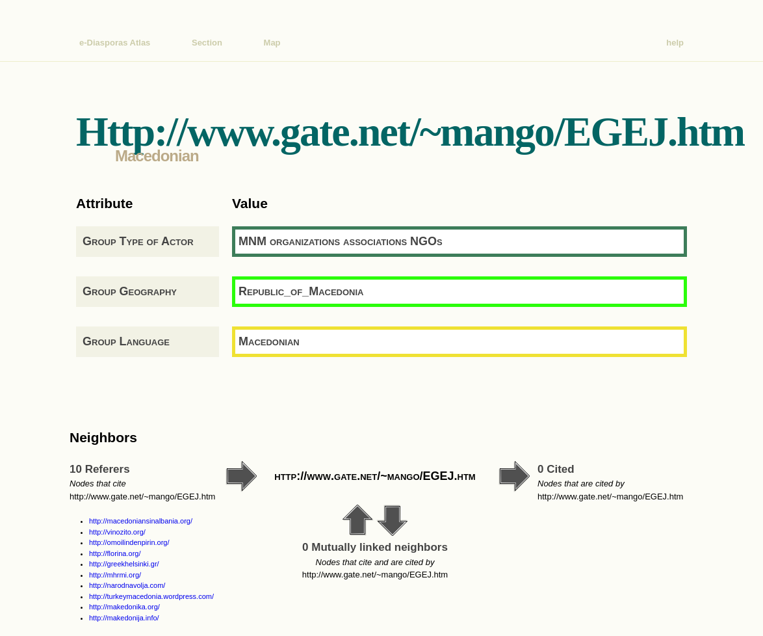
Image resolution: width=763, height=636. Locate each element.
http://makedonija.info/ (124, 618)
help (675, 42)
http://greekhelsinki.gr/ (124, 564)
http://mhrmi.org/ (115, 575)
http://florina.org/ (115, 553)
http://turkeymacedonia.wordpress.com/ (151, 596)
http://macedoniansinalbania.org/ (140, 521)
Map (272, 42)
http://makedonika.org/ (124, 607)
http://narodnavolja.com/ (127, 585)
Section (207, 42)
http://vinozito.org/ (117, 532)
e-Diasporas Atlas (114, 42)
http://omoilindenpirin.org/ (129, 542)
